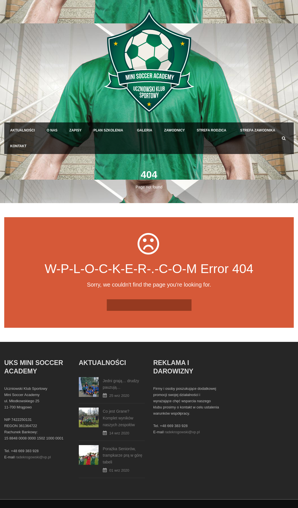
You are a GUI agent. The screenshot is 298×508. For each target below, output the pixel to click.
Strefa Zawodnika (257, 130)
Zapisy (75, 130)
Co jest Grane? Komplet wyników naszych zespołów (119, 418)
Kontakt (18, 146)
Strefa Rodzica (211, 130)
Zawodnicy (174, 130)
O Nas (52, 130)
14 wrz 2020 (119, 433)
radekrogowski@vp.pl (33, 457)
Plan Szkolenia (108, 130)
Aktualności (22, 130)
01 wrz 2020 (119, 470)
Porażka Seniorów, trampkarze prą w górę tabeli (122, 456)
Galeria (144, 130)
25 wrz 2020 (119, 395)
